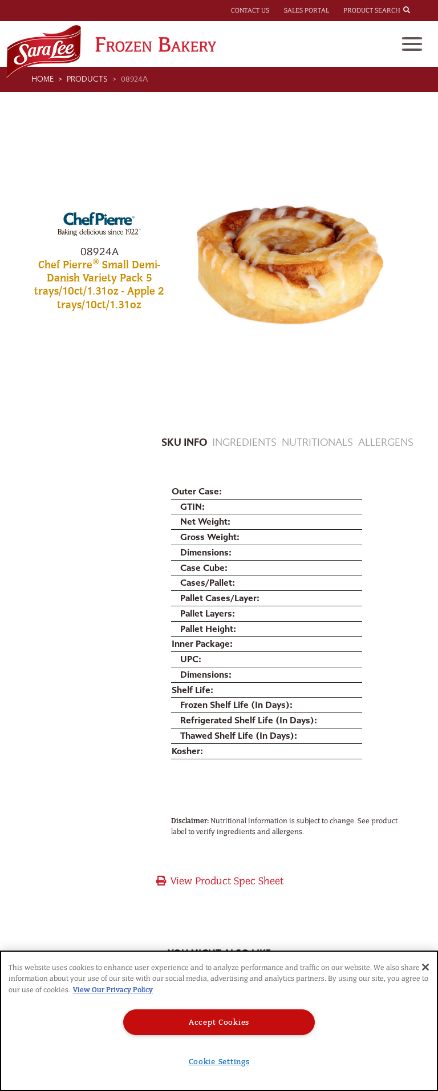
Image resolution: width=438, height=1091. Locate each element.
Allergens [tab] (385, 443)
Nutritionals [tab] (317, 443)
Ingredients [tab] (244, 443)
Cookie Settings (219, 1061)
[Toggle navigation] (412, 44)
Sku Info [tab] (184, 443)
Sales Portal (306, 10)
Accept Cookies (219, 1022)
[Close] (425, 967)
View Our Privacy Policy (113, 989)
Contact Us (250, 10)
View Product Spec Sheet (219, 881)
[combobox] (416, 9)
